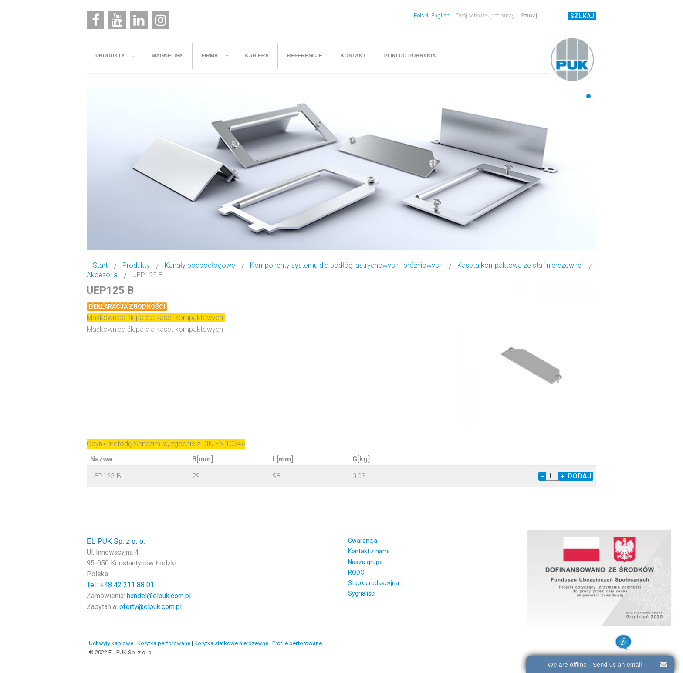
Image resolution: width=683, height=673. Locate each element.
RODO (356, 572)
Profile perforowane (297, 643)
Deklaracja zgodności (127, 306)
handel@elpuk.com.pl (159, 596)
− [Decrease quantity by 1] (542, 476)
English (440, 15)
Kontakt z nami (368, 551)
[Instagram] (160, 20)
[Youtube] (117, 20)
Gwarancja (362, 540)
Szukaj (582, 16)
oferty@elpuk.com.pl (150, 606)
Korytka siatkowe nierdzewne (231, 643)
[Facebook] (95, 20)
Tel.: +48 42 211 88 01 (120, 585)
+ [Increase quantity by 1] (562, 476)
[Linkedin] (139, 20)
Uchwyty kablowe (111, 643)
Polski (421, 15)
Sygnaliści (361, 593)
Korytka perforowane (163, 643)
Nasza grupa (365, 562)
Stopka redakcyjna (373, 582)
